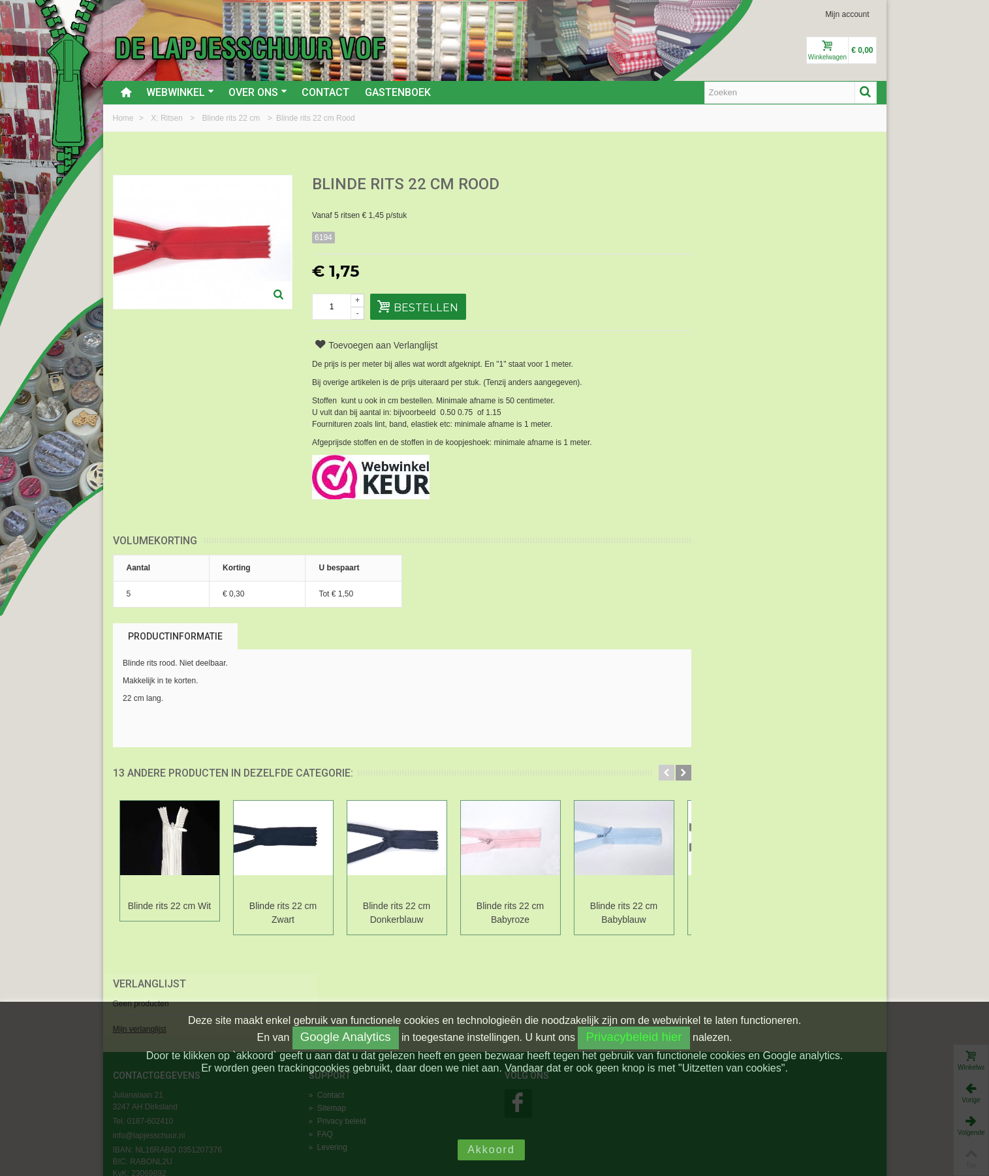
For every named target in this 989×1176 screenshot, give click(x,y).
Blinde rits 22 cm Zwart (283, 913)
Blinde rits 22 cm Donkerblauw (396, 913)
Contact (325, 92)
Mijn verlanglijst (727, 230)
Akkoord (491, 1149)
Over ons (257, 92)
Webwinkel (180, 92)
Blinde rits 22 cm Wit (169, 906)
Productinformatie (175, 636)
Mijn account (847, 14)
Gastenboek (398, 92)
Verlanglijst (737, 185)
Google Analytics (345, 1037)
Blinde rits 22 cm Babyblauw (623, 913)
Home (124, 118)
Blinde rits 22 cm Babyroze (510, 913)
